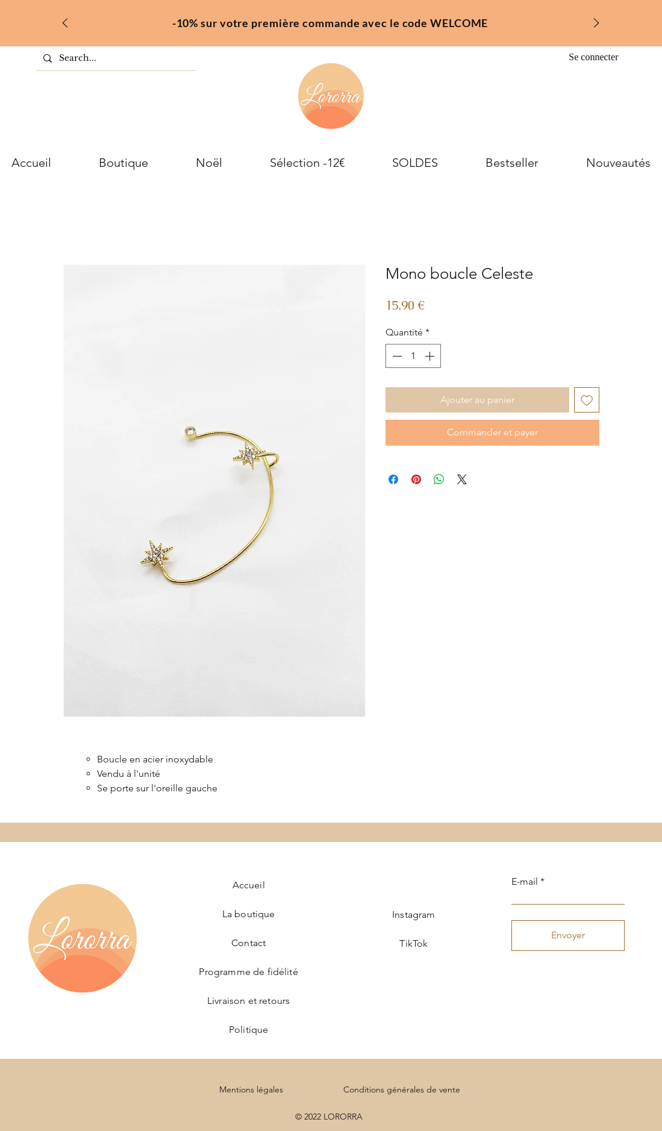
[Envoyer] (568, 935)
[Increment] (430, 355)
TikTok (413, 943)
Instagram (413, 914)
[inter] (346, 19)
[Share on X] (462, 479)
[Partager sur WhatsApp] (439, 479)
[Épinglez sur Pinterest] (416, 479)
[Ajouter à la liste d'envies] (586, 400)
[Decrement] (395, 355)
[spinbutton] (413, 355)
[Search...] (115, 58)
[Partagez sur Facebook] (393, 479)
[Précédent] (65, 23)
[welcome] (315, 19)
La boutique (248, 914)
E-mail (524, 881)
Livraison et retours (248, 1000)
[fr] (330, 19)
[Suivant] (596, 23)
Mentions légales (251, 1089)
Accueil (249, 885)
